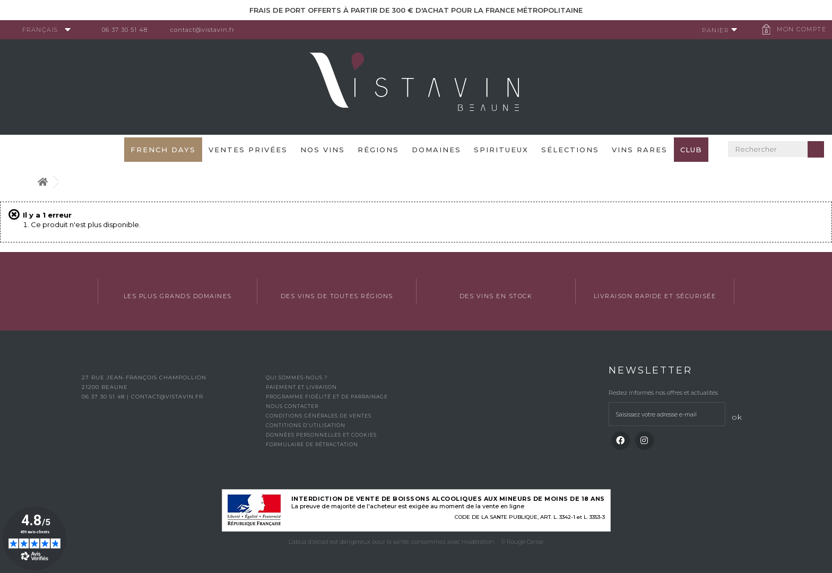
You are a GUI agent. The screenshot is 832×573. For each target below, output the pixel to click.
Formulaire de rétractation (312, 444)
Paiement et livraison (301, 387)
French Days (163, 149)
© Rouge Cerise (522, 541)
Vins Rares (640, 149)
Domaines (436, 149)
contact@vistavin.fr (207, 29)
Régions (378, 149)
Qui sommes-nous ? (296, 377)
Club (691, 149)
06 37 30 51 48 (129, 29)
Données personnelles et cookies (321, 435)
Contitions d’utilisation (305, 425)
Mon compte (797, 29)
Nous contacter (292, 406)
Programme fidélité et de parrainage (327, 397)
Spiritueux (501, 149)
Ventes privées (248, 149)
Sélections (570, 149)
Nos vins (322, 149)
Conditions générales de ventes (318, 416)
